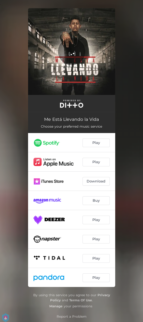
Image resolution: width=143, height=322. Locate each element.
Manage (56, 306)
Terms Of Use (80, 300)
